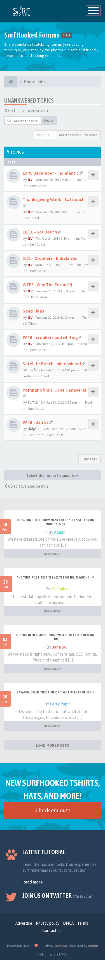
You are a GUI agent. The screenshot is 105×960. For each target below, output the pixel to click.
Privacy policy (47, 923)
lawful (33, 370)
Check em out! (52, 810)
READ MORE (52, 554)
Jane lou (59, 647)
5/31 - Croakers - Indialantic (50, 258)
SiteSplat (59, 588)
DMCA (68, 923)
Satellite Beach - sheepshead (52, 363)
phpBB (93, 945)
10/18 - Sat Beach (40, 232)
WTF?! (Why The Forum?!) (47, 284)
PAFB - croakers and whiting (50, 337)
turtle (33, 402)
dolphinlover (38, 428)
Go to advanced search (28, 110)
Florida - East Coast (48, 434)
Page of (45, 135)
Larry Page (60, 703)
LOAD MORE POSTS (52, 745)
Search (49, 120)
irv (30, 179)
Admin (60, 532)
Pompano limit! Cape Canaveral (54, 390)
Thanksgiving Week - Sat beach (54, 199)
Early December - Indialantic (51, 173)
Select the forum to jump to (52, 475)
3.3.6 (66, 35)
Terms (82, 923)
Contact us (52, 930)
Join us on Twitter (57, 895)
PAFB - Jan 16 (35, 422)
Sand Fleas (33, 311)
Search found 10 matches (78, 135)
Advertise (23, 923)
